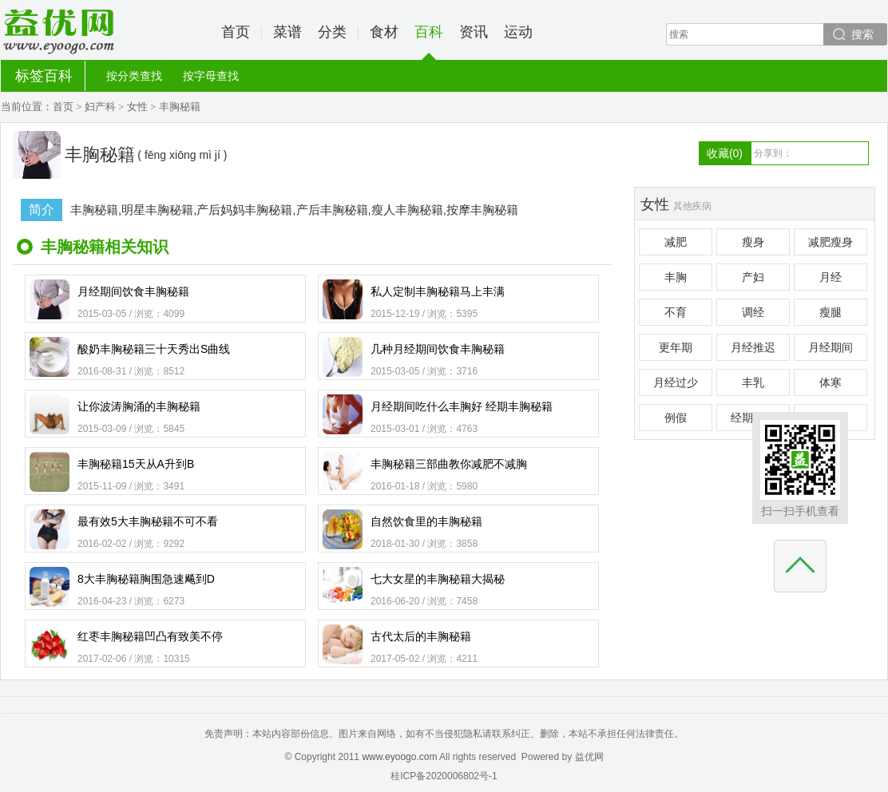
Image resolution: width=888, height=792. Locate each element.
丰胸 (675, 277)
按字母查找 (211, 75)
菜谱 (287, 32)
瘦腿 (830, 312)
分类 (332, 32)
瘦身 (753, 242)
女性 (137, 107)
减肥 (675, 242)
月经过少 (675, 382)
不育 (675, 312)
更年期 (675, 347)
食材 (384, 32)
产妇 (753, 277)
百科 (428, 42)
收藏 (725, 153)
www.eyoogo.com (399, 756)
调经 (753, 312)
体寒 (830, 382)
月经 (830, 277)
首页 (235, 32)
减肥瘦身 (830, 242)
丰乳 (753, 382)
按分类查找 (134, 75)
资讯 (473, 32)
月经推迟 (753, 347)
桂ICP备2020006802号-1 (443, 776)
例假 (675, 417)
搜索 (862, 34)
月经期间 (830, 347)
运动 (518, 32)
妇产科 (100, 107)
